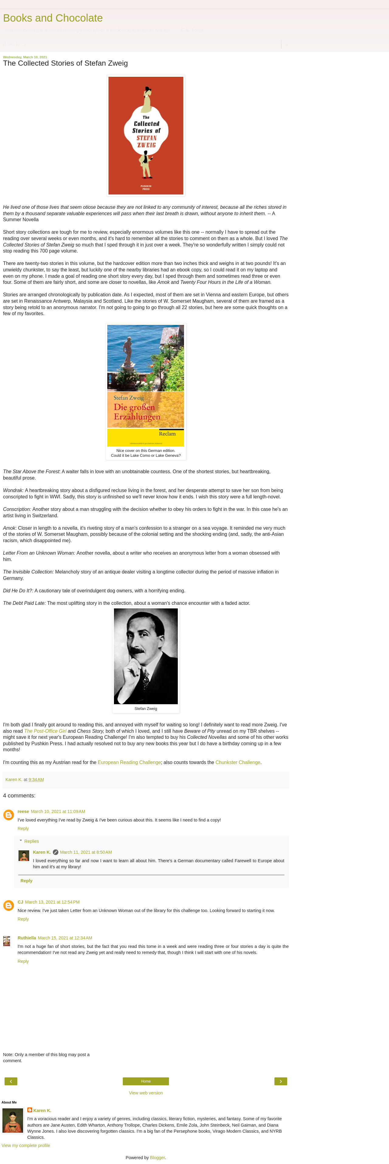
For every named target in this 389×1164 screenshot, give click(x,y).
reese (23, 811)
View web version (146, 1092)
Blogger (157, 1157)
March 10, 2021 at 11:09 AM (58, 811)
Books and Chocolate (53, 18)
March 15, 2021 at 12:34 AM (65, 937)
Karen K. (42, 852)
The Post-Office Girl (45, 731)
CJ (20, 902)
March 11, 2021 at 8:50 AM (86, 852)
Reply (23, 828)
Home (146, 1081)
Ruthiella (27, 937)
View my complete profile (26, 1145)
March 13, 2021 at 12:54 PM (52, 902)
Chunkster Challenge (237, 762)
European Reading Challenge (129, 762)
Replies (31, 841)
